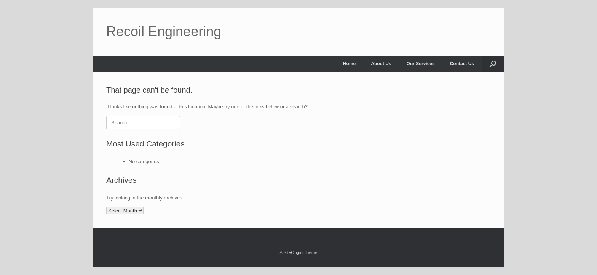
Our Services (421, 63)
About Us (381, 63)
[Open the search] (493, 64)
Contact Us (462, 63)
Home (349, 63)
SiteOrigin (293, 252)
